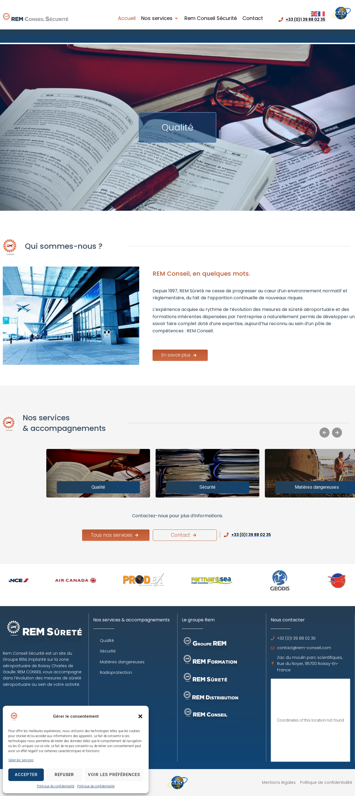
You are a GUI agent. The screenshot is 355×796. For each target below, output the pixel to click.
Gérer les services (21, 760)
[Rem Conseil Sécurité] (211, 18)
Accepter (26, 774)
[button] (140, 716)
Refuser (64, 774)
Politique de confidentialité (55, 786)
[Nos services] (160, 18)
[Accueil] (126, 18)
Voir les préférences (114, 774)
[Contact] (253, 18)
